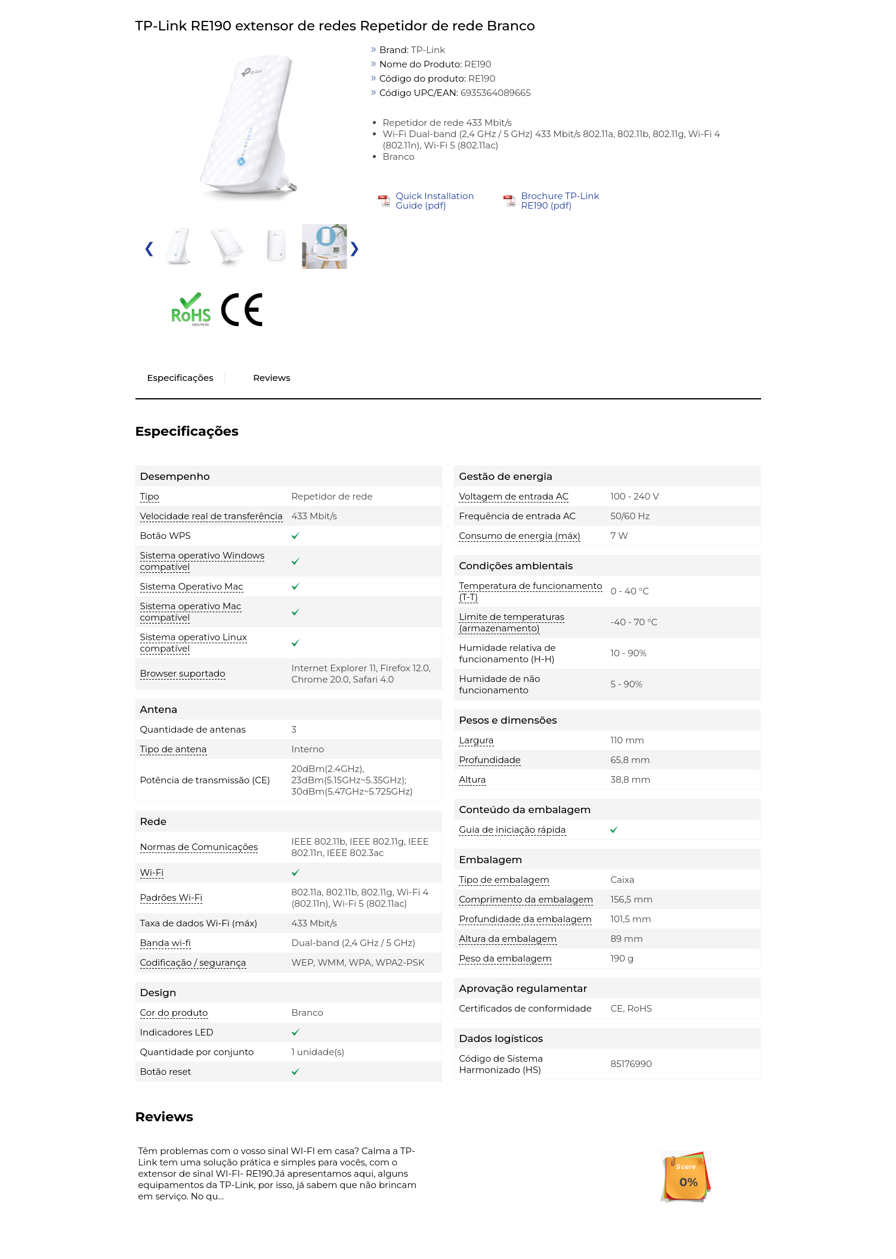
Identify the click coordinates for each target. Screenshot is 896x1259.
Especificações (180, 377)
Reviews (271, 377)
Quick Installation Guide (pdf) (435, 200)
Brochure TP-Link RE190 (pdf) (560, 200)
